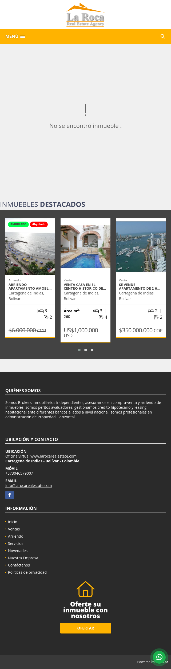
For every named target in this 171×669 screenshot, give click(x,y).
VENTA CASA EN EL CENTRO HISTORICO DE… (85, 286)
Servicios (15, 543)
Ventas (14, 529)
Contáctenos (19, 565)
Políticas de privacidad (27, 572)
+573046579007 (19, 473)
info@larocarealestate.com (28, 485)
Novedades (17, 550)
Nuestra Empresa (23, 557)
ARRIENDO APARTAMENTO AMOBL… (30, 286)
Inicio (12, 521)
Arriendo (15, 536)
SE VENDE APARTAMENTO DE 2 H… (139, 286)
